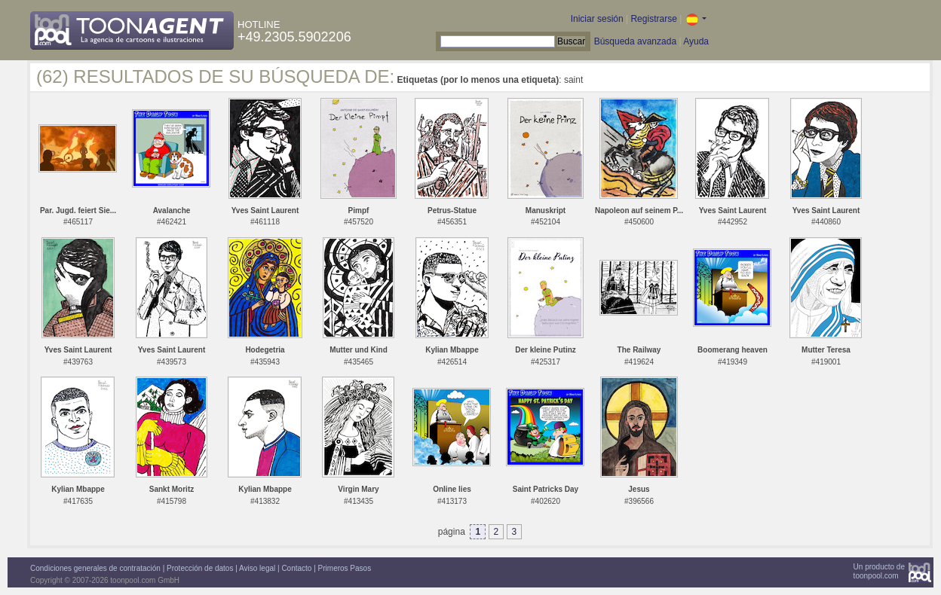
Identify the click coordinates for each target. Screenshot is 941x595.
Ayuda (696, 41)
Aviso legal (257, 568)
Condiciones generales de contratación (95, 568)
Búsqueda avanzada (635, 41)
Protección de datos (200, 568)
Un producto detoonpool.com (879, 571)
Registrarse (653, 19)
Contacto (296, 568)
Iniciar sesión (597, 19)
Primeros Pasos (345, 568)
